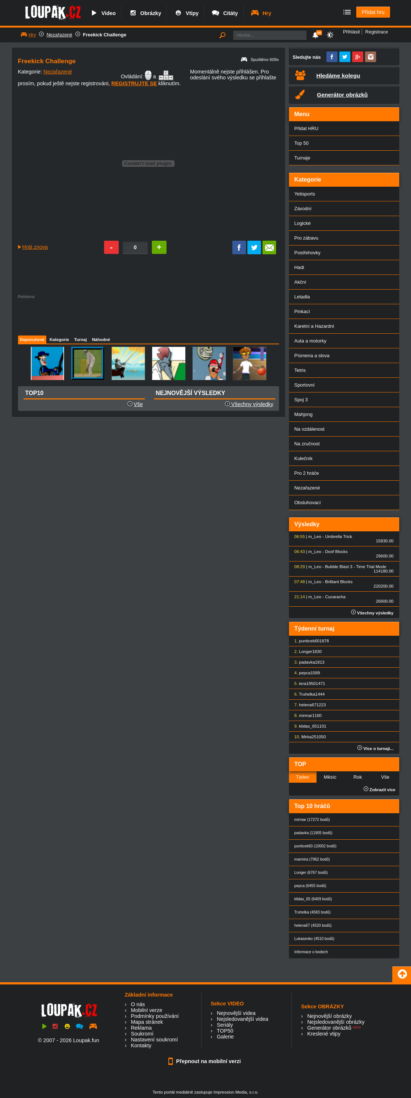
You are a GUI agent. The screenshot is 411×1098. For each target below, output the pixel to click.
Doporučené (32, 339)
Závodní (303, 208)
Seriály (225, 1025)
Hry (260, 13)
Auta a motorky (310, 341)
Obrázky (144, 13)
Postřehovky (307, 252)
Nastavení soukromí (154, 1040)
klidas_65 (308, 726)
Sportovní (304, 385)
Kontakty (141, 1045)
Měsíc (330, 777)
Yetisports (304, 194)
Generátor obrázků (329, 1028)
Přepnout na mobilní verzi (205, 1061)
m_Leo (314, 536)
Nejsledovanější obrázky (336, 1022)
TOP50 (225, 1031)
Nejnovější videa (236, 1013)
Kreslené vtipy (323, 1034)
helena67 (307, 705)
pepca (304, 673)
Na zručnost (307, 443)
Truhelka (307, 694)
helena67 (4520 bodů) (313, 925)
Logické (302, 223)
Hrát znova (35, 247)
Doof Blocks (336, 551)
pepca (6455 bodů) (310, 886)
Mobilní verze (146, 1010)
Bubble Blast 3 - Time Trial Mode (355, 566)
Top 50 (301, 143)
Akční (300, 282)
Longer (305, 651)
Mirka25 (309, 737)
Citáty (224, 13)
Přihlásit (351, 32)
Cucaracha (335, 597)
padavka (307, 662)
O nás (138, 1004)
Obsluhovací (307, 502)
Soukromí (142, 1034)
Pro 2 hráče (306, 473)
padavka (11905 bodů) (313, 833)
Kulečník (303, 458)
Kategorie (59, 339)
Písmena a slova (312, 355)
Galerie (225, 1037)
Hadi (299, 267)
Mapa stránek (147, 1022)
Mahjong (303, 414)
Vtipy (186, 13)
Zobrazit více (380, 789)
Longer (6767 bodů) (311, 873)
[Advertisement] (148, 315)
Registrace (376, 32)
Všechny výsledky (249, 404)
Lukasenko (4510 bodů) (314, 939)
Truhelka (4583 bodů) (312, 912)
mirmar (305, 715)
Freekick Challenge (104, 34)
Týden (302, 777)
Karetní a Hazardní (314, 326)
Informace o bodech (311, 952)
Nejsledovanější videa (242, 1019)
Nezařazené (59, 34)
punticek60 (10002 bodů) (315, 846)
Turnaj (80, 339)
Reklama (141, 1028)
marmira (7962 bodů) (312, 859)
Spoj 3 (301, 399)
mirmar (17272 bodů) (312, 820)
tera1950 (307, 683)
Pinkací (302, 311)
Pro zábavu (306, 238)
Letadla (302, 296)
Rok (357, 777)
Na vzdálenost (309, 429)
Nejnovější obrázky (329, 1016)
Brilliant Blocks (339, 582)
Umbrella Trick (338, 536)
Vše (138, 404)
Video (102, 13)
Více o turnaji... (375, 748)
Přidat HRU (306, 128)
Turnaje (302, 158)
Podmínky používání (155, 1016)
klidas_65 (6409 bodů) (313, 899)
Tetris (300, 370)
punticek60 (309, 641)
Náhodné (101, 339)
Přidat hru (373, 12)
